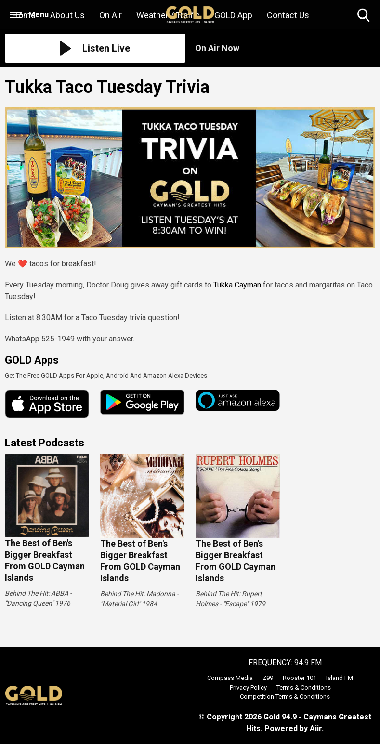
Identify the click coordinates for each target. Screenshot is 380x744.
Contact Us (288, 15)
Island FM (339, 677)
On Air (110, 15)
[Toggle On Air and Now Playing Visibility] (285, 48)
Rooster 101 (299, 677)
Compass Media (230, 677)
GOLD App (233, 15)
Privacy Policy (248, 687)
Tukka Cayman (237, 284)
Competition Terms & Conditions (285, 696)
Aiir (316, 728)
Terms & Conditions (303, 687)
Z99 (267, 677)
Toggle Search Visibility (364, 15)
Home (24, 15)
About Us (67, 15)
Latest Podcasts (44, 443)
